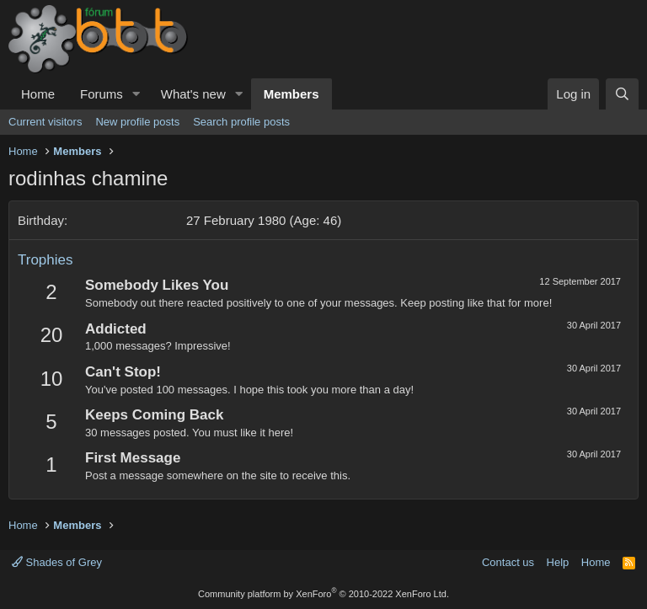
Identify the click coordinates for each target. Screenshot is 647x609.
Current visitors (45, 121)
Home (38, 94)
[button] (136, 94)
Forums (101, 94)
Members (291, 94)
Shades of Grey (57, 562)
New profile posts (137, 121)
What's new (193, 94)
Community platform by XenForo (323, 594)
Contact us (508, 562)
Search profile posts (241, 121)
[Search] (622, 94)
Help (558, 562)
